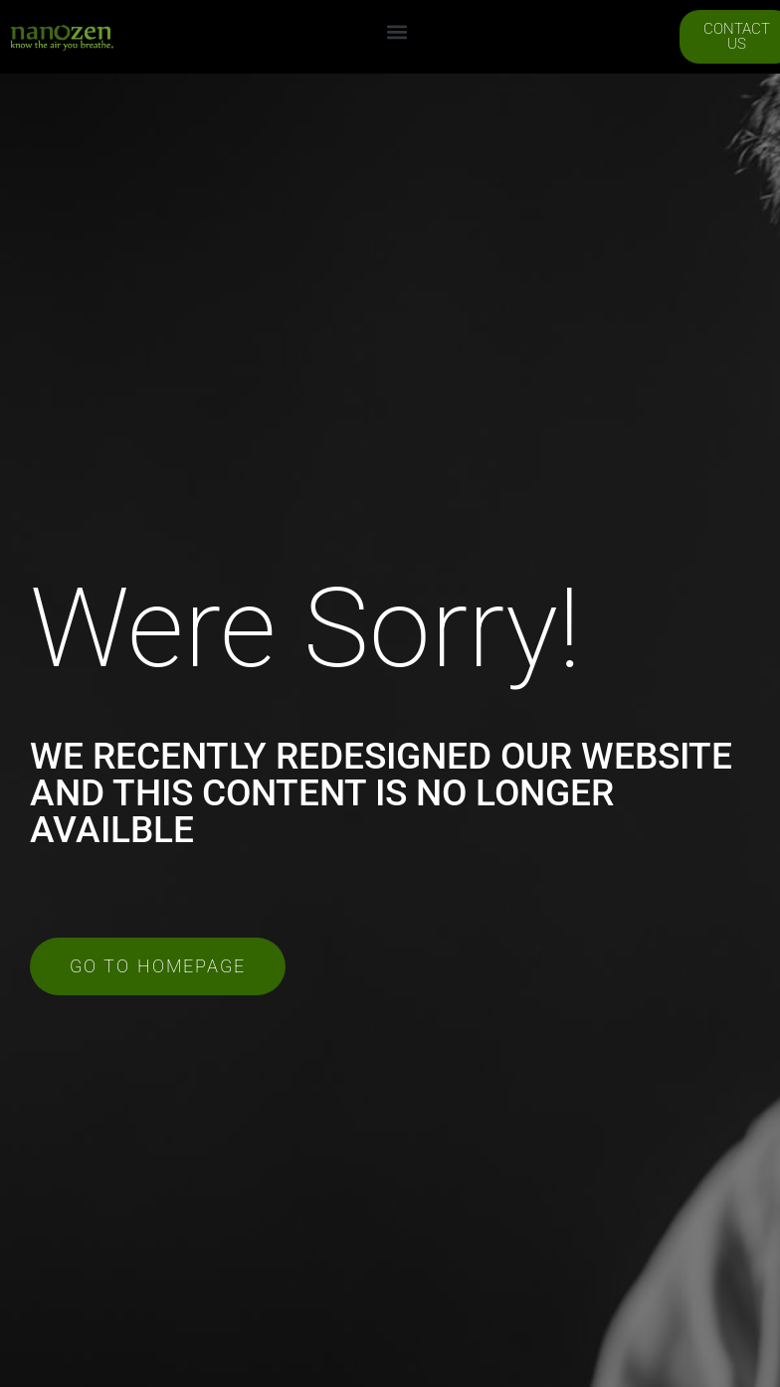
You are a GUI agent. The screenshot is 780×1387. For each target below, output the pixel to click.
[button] (396, 32)
